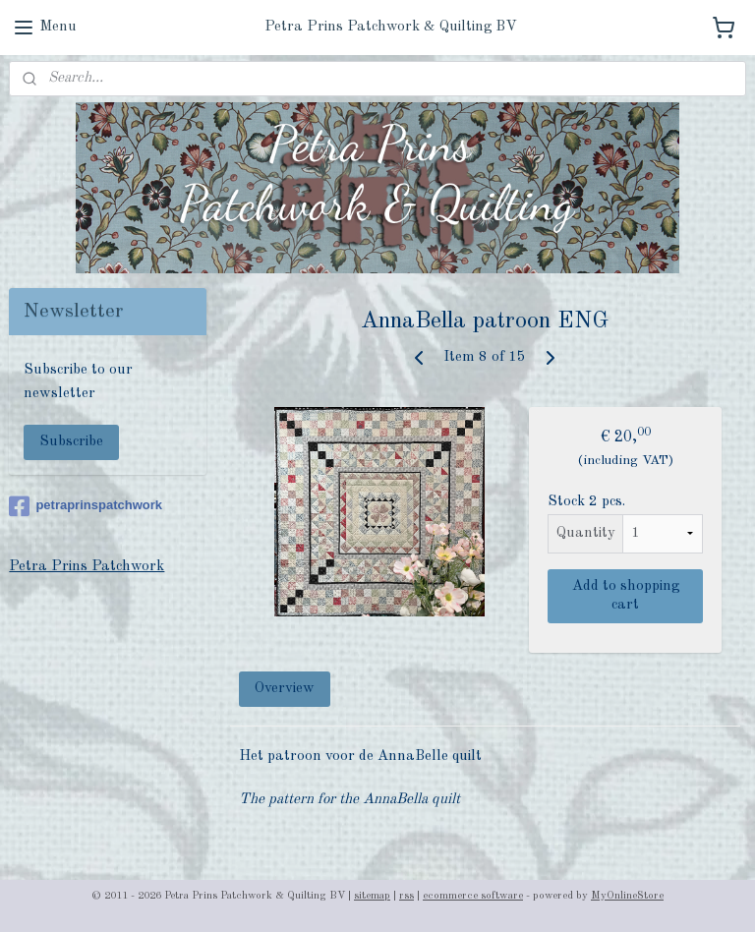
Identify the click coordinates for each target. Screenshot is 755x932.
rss (406, 896)
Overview (286, 688)
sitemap (372, 896)
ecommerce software (473, 896)
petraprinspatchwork (85, 506)
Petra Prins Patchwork (86, 566)
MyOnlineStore (627, 896)
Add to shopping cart (625, 595)
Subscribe (71, 442)
